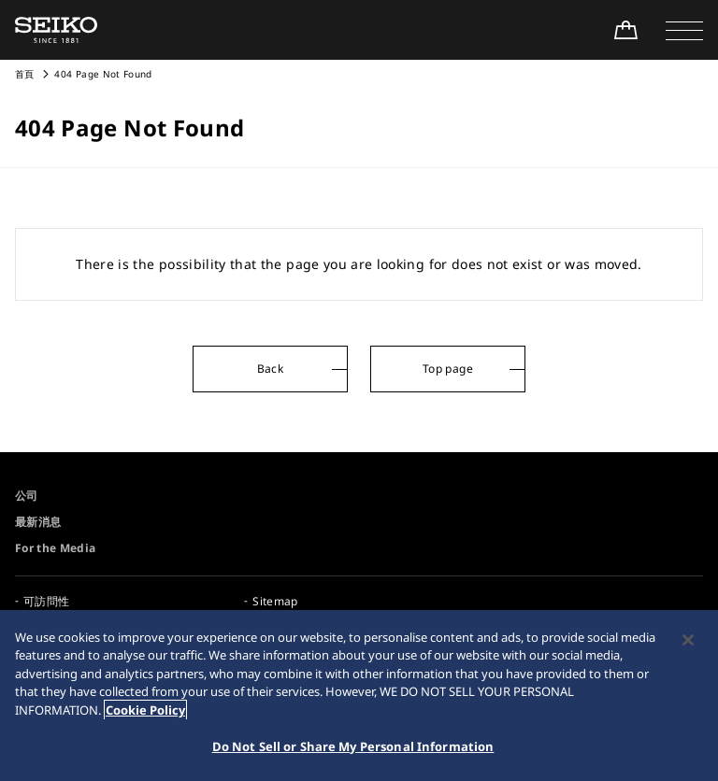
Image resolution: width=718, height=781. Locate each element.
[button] (684, 30)
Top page (448, 368)
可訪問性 (46, 601)
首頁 (25, 73)
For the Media (55, 548)
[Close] (688, 639)
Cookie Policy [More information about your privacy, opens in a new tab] (145, 710)
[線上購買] (625, 30)
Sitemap (274, 601)
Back (270, 368)
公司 (26, 496)
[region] (359, 695)
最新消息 (38, 522)
